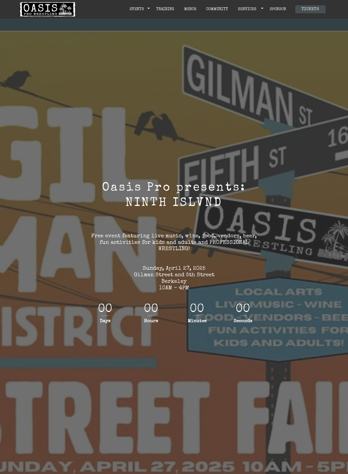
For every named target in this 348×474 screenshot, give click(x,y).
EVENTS (137, 9)
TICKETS (310, 9)
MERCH (191, 9)
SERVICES (248, 9)
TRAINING (166, 9)
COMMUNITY (218, 9)
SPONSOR (279, 9)
